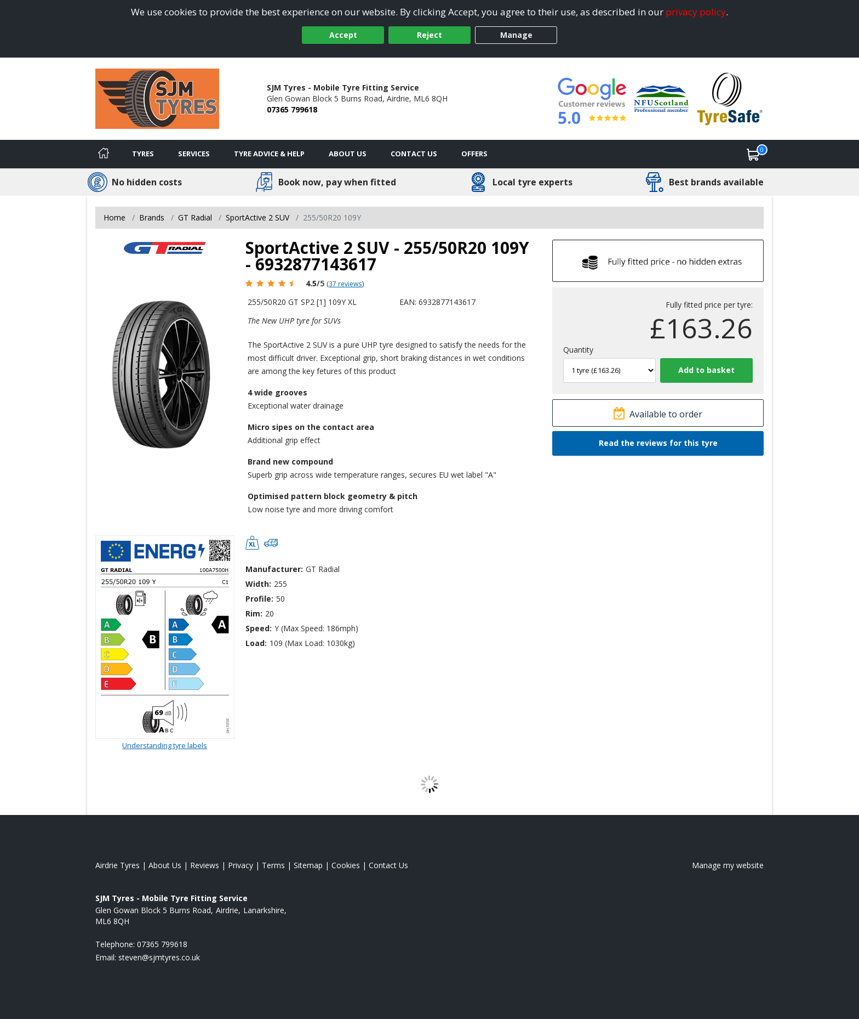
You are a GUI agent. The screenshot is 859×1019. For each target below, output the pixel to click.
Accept (343, 35)
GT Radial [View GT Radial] (195, 217)
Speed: (258, 628)
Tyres (143, 153)
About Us (347, 153)
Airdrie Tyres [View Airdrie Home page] (117, 865)
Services (194, 153)
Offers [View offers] (474, 153)
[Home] (103, 154)
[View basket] (753, 154)
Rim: (253, 613)
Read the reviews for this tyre (658, 443)
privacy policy (696, 11)
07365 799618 (292, 109)
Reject (429, 35)
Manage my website (728, 865)
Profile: (259, 598)
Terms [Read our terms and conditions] (273, 865)
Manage (516, 35)
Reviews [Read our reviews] (204, 865)
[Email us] (159, 957)
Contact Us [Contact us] (414, 153)
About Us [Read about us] (164, 865)
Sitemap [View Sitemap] (308, 865)
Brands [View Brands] (151, 217)
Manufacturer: (274, 569)
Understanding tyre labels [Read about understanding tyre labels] (164, 745)
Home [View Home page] (114, 217)
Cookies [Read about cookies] (345, 865)
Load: (256, 643)
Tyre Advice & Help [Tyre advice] (269, 153)
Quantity (578, 349)
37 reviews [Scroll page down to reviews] (345, 283)
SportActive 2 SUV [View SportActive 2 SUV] (257, 217)
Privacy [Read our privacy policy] (240, 865)
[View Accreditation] (661, 98)
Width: (258, 584)
